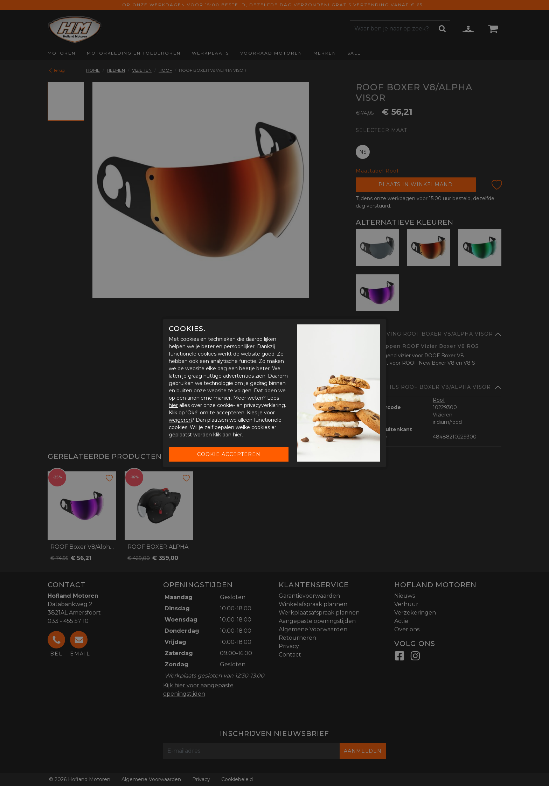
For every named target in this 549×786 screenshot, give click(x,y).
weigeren (180, 420)
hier (173, 405)
